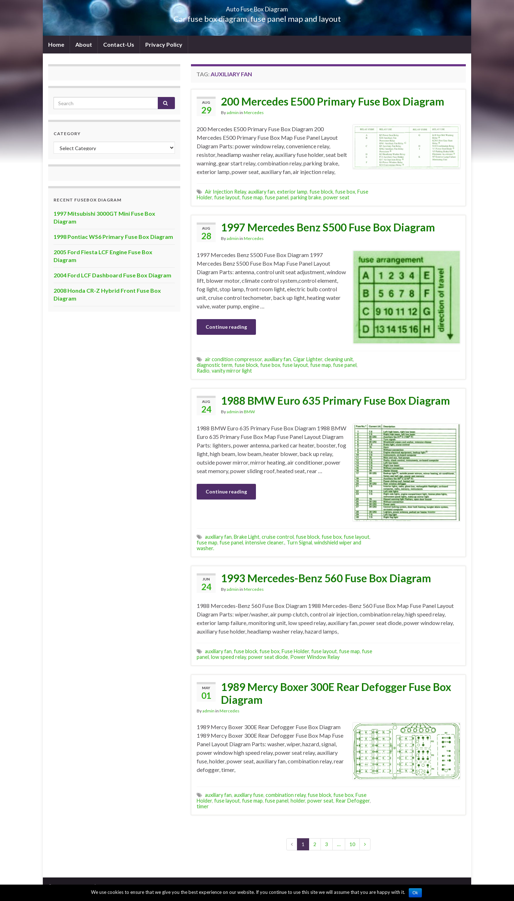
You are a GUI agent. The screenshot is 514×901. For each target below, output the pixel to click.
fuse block (321, 192)
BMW (249, 411)
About (83, 44)
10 (352, 844)
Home (56, 44)
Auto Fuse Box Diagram (257, 7)
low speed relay (228, 657)
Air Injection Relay (225, 192)
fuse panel (276, 197)
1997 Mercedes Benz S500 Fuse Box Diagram (328, 227)
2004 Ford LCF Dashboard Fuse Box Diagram (112, 275)
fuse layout (227, 197)
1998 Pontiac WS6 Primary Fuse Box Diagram (113, 236)
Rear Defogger (353, 801)
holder (298, 801)
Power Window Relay (314, 657)
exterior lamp (292, 192)
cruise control (278, 537)
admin (233, 112)
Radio (203, 371)
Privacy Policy (163, 44)
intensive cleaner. (264, 542)
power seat (336, 197)
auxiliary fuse (248, 795)
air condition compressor (233, 359)
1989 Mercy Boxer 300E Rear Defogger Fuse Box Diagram (336, 693)
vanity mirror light (232, 371)
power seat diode (268, 657)
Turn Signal (299, 542)
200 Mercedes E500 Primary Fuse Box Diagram (332, 101)
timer (203, 806)
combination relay (286, 795)
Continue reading (226, 327)
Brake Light (246, 537)
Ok (415, 892)
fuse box (345, 192)
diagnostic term (214, 365)
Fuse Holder (295, 651)
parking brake (306, 197)
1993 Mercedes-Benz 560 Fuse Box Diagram (326, 578)
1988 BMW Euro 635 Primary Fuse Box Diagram (335, 400)
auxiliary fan (261, 192)
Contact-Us (118, 44)
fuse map (252, 197)
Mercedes (254, 112)
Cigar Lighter (307, 359)
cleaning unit (338, 359)
